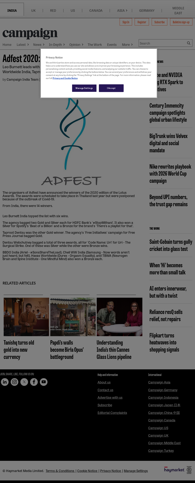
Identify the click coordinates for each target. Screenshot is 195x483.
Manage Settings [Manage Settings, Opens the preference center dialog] (84, 88)
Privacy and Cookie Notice (65, 78)
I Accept (111, 88)
